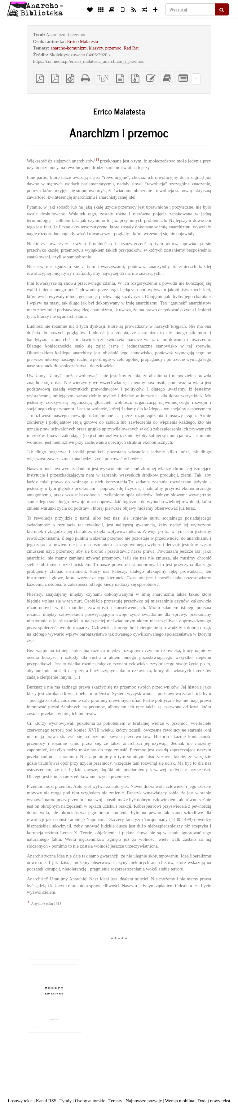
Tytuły (66, 1100)
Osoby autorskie (90, 1100)
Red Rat (131, 47)
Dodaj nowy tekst (213, 1100)
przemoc (113, 47)
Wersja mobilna (179, 1100)
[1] (97, 159)
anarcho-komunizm (69, 47)
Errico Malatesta (82, 41)
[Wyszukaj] (190, 9)
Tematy (115, 1100)
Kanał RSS (46, 1100)
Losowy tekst (20, 1100)
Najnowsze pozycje (144, 1100)
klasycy (96, 47)
